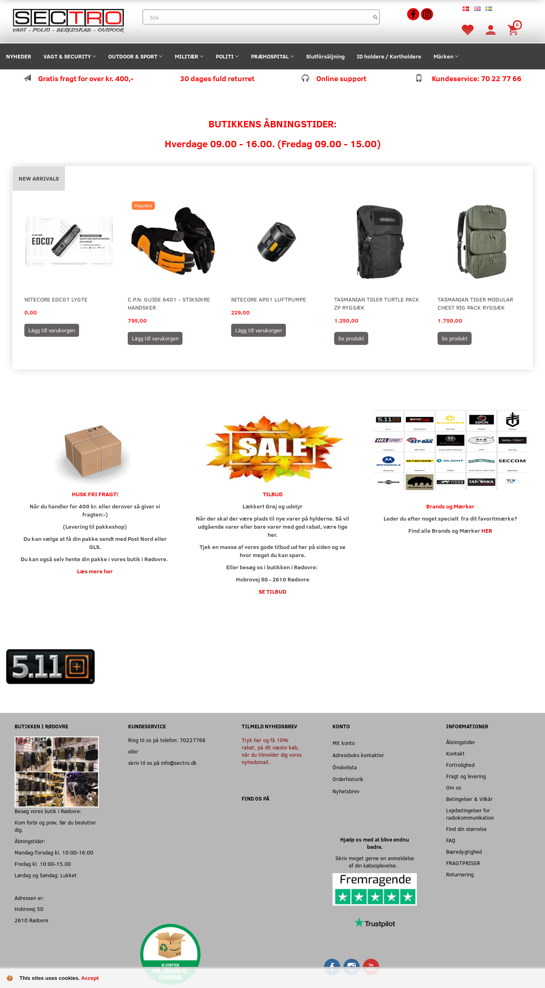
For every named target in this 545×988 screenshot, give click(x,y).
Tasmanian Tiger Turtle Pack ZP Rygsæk (376, 303)
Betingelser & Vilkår (469, 798)
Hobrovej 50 (29, 908)
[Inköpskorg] (514, 29)
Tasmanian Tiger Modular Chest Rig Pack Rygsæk (475, 303)
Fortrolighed (460, 764)
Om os (453, 787)
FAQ (450, 840)
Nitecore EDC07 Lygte (56, 299)
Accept (90, 978)
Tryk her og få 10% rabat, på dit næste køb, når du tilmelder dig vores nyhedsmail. (272, 750)
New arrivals (39, 178)
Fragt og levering (466, 776)
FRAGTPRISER (463, 862)
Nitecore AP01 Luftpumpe (268, 299)
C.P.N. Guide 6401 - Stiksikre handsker (169, 303)
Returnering (460, 874)
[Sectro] (68, 20)
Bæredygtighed (464, 851)
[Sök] (375, 17)
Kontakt (455, 753)
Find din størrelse (466, 828)
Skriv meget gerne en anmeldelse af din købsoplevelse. (374, 862)
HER (486, 530)
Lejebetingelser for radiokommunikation (470, 814)
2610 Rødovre (31, 920)
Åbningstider (460, 741)
